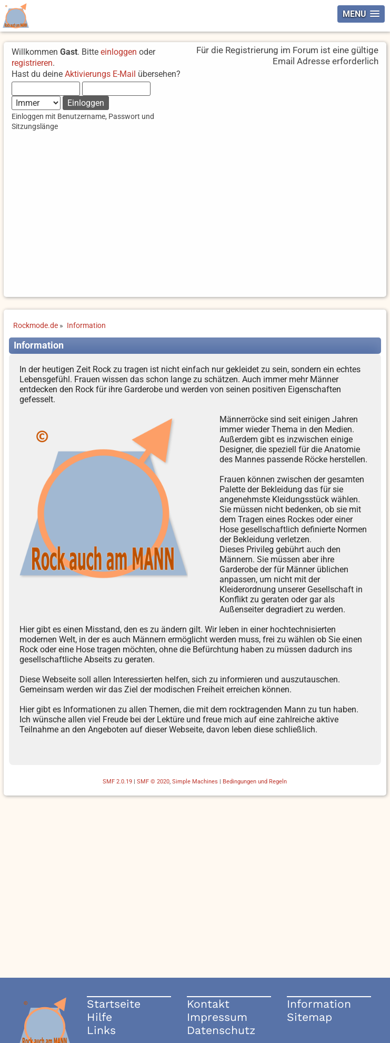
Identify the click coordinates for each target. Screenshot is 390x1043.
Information (319, 1003)
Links (101, 1030)
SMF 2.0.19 (117, 781)
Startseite (114, 1003)
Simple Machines (195, 781)
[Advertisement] (195, 223)
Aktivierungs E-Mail (100, 74)
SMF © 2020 (153, 781)
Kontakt (208, 1003)
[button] (361, 14)
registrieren (32, 63)
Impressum (217, 1017)
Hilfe (99, 1017)
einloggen (119, 52)
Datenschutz (221, 1030)
